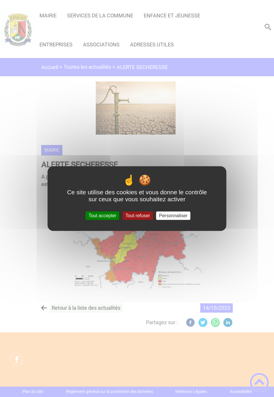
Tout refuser (137, 215)
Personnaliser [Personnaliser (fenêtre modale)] (173, 215)
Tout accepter (102, 215)
